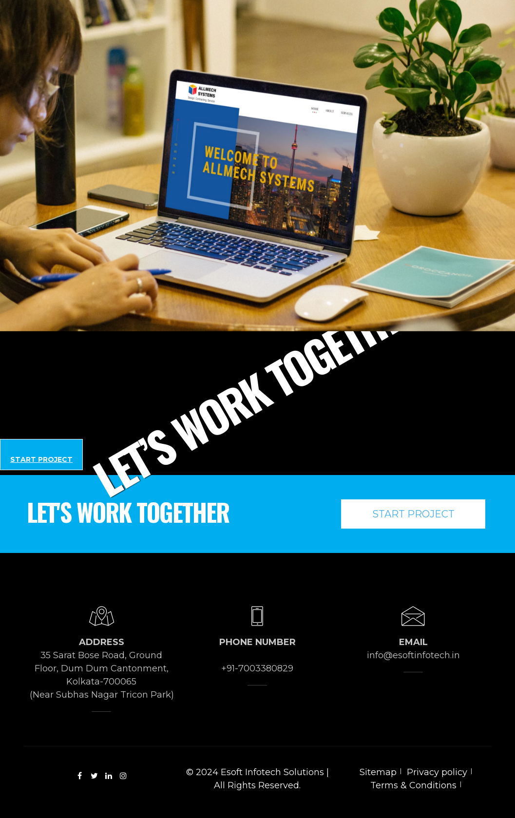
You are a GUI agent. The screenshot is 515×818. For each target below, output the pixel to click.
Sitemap (378, 772)
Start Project (41, 459)
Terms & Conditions (413, 785)
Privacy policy (437, 772)
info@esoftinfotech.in (413, 655)
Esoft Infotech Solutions (272, 772)
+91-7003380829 (257, 668)
